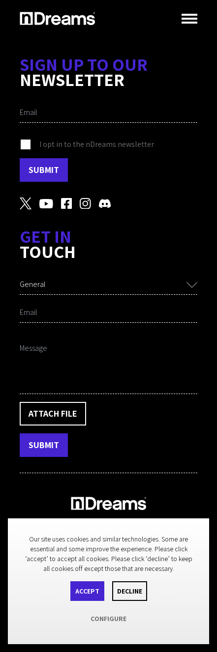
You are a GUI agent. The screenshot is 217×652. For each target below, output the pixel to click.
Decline (129, 591)
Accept (87, 591)
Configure (108, 618)
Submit (44, 169)
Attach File (53, 413)
